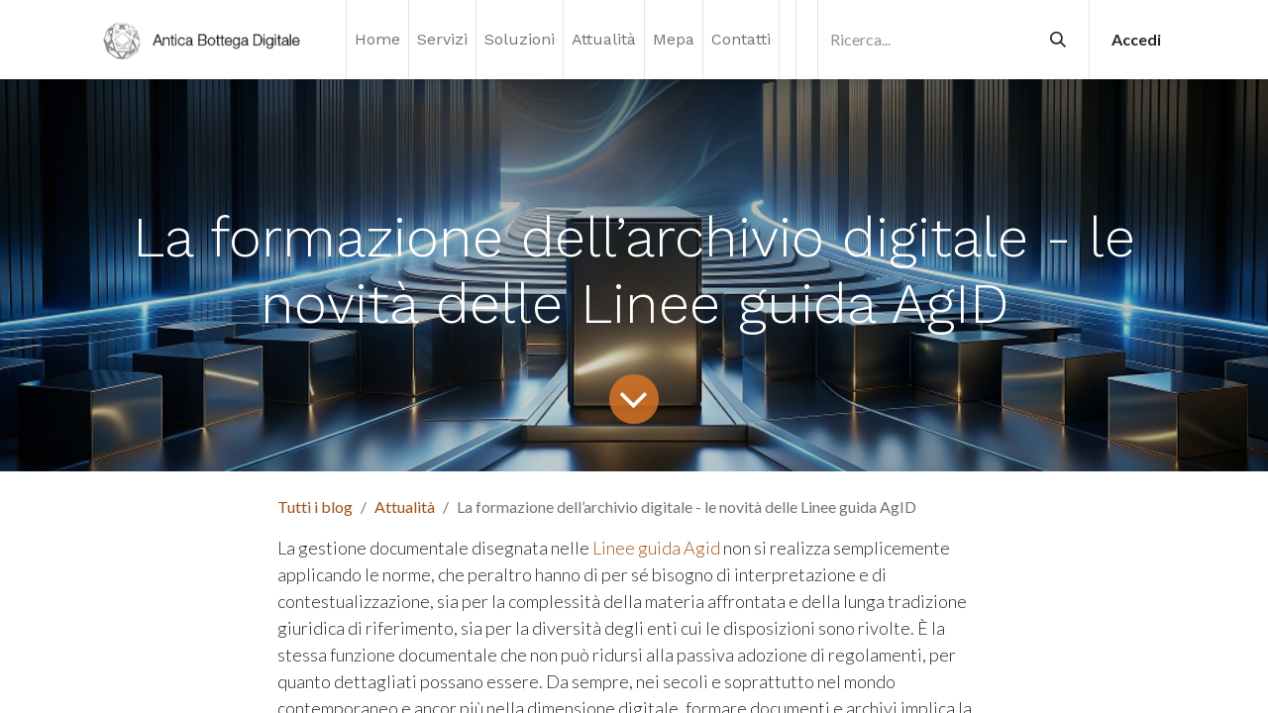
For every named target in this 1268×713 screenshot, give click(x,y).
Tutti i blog (315, 506)
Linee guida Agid (656, 548)
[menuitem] (377, 39)
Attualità (404, 506)
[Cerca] (1058, 39)
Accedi (1136, 39)
